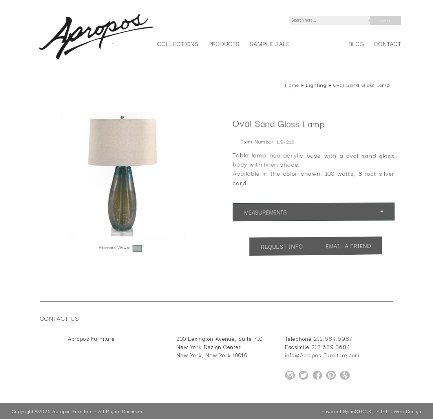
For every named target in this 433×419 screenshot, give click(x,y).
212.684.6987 (333, 338)
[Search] (331, 20)
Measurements (265, 212)
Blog (356, 43)
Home (292, 84)
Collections (178, 43)
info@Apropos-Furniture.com (322, 355)
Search (385, 20)
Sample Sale (270, 43)
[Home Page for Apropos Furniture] (96, 59)
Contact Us (59, 318)
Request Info (282, 246)
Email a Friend (348, 245)
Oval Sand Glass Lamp (361, 84)
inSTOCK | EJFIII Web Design (386, 411)
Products (224, 43)
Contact (387, 43)
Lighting (316, 84)
